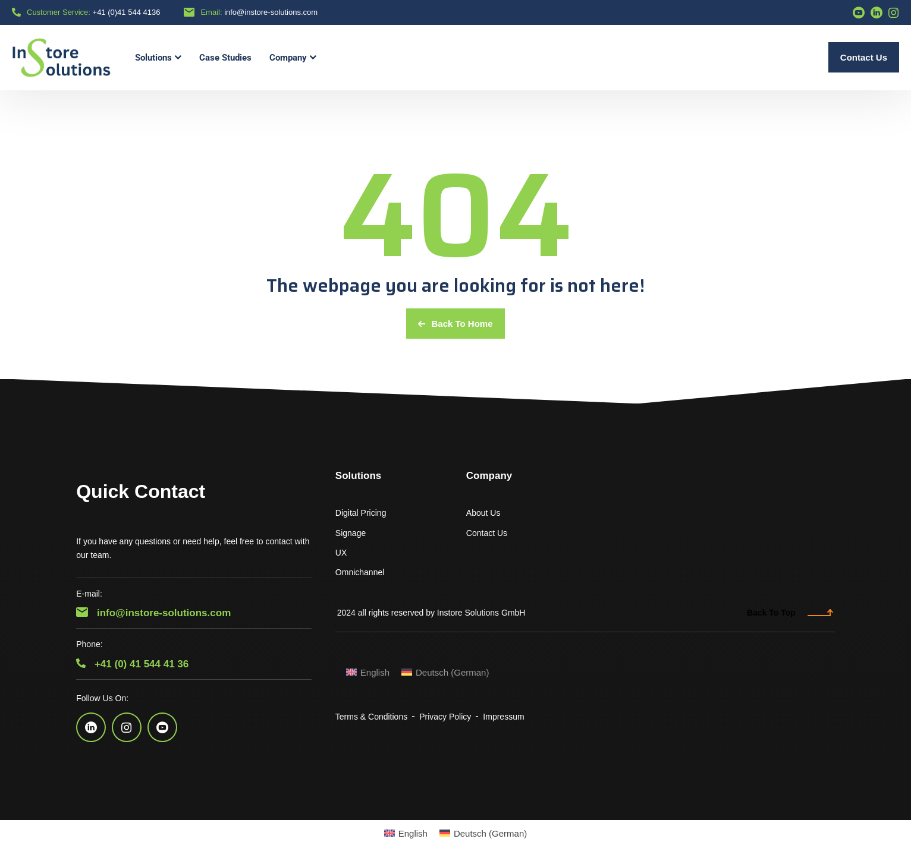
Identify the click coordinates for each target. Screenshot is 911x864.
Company (489, 475)
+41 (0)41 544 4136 (127, 12)
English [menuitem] (374, 672)
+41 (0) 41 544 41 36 (132, 664)
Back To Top (790, 612)
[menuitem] (367, 672)
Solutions (358, 475)
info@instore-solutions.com (271, 12)
